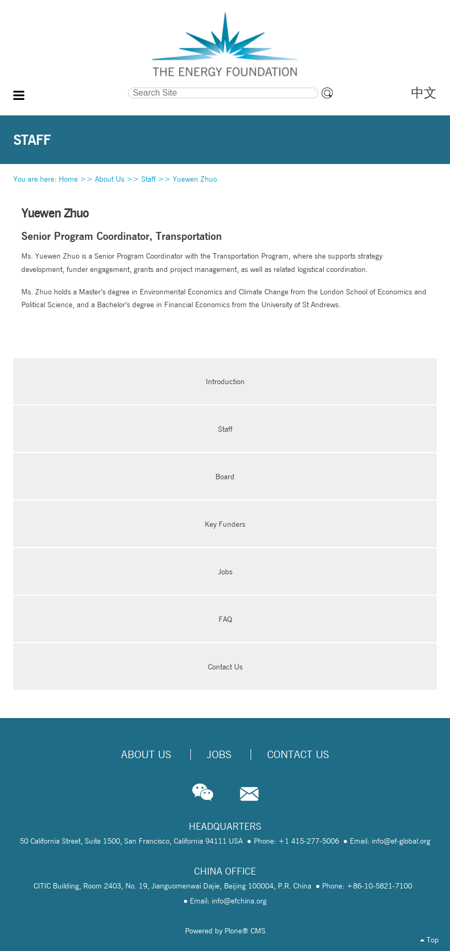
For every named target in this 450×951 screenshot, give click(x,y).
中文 (424, 92)
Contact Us (225, 667)
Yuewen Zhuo (195, 179)
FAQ (225, 619)
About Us (109, 179)
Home (68, 179)
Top (429, 940)
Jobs (225, 571)
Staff (148, 179)
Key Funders (225, 524)
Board (225, 476)
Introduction (225, 381)
